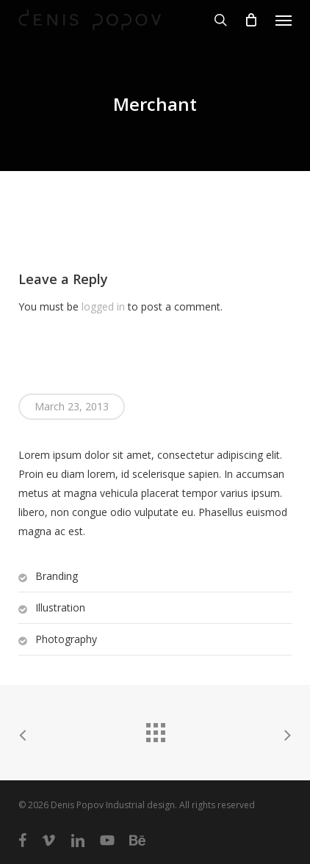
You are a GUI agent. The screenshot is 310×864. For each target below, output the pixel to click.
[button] (283, 19)
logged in (103, 306)
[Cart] (251, 20)
